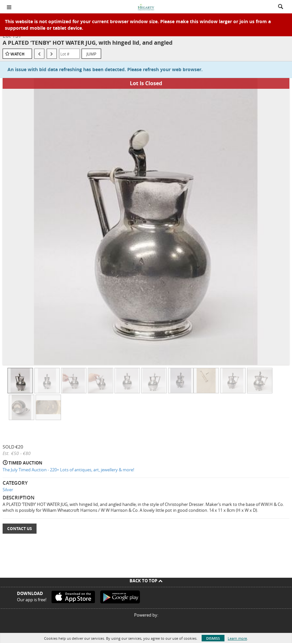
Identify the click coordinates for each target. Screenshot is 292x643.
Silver (8, 490)
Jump (91, 53)
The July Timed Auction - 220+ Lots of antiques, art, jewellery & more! (68, 470)
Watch (17, 54)
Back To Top (146, 581)
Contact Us (19, 528)
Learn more (237, 638)
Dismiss (213, 638)
